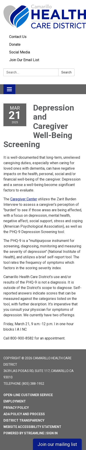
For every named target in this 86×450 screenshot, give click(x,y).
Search (66, 72)
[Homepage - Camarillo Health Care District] (43, 16)
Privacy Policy (16, 408)
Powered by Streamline (23, 433)
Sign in (52, 433)
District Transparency (23, 420)
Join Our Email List (24, 60)
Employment (14, 401)
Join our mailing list (57, 444)
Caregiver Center (23, 199)
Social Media (19, 52)
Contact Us (18, 37)
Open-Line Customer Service (28, 395)
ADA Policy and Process (24, 414)
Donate (15, 44)
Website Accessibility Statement (32, 427)
